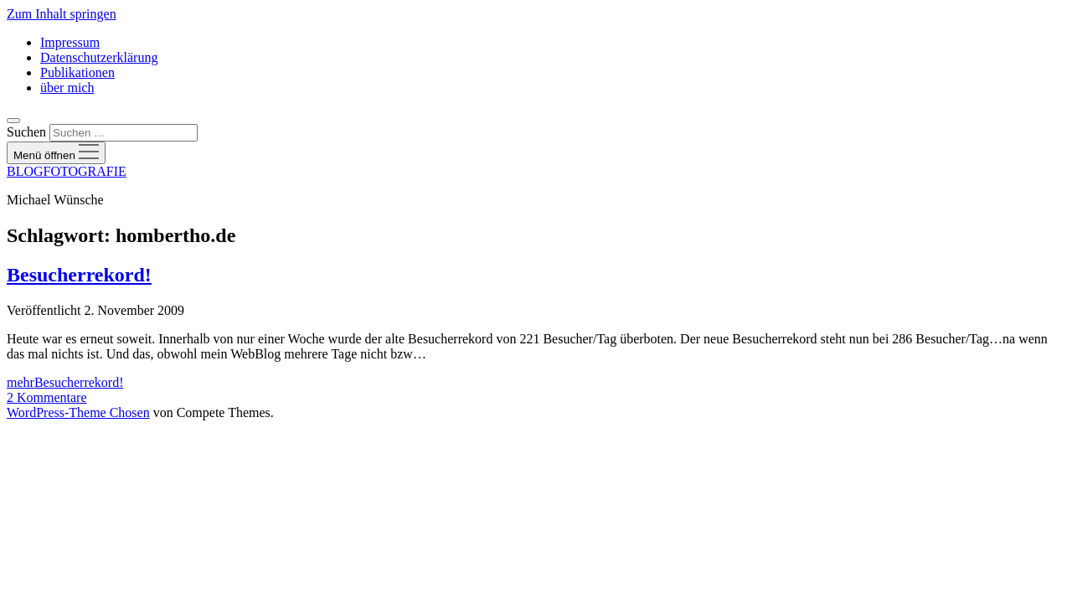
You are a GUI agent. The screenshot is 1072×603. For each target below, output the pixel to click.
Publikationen (77, 72)
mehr (65, 382)
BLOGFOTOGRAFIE (66, 171)
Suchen (26, 132)
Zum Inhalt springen (61, 14)
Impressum (70, 42)
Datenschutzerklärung (98, 57)
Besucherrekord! (79, 275)
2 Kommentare (47, 397)
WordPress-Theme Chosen (78, 412)
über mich (67, 87)
